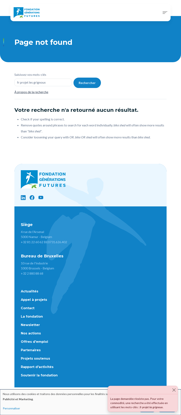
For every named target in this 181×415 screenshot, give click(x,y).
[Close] (174, 390)
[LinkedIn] (23, 197)
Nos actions (31, 333)
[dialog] (90, 402)
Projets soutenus (35, 358)
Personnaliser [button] (11, 408)
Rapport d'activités (37, 367)
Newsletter (30, 325)
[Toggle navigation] (165, 13)
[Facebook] (32, 197)
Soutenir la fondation (39, 375)
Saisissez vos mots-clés (30, 74)
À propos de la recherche (31, 92)
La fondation (32, 316)
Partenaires (31, 350)
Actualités (29, 291)
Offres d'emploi (34, 342)
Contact (27, 308)
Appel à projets (34, 300)
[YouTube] (40, 197)
